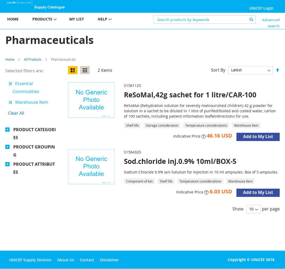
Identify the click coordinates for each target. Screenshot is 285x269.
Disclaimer (109, 259)
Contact (87, 259)
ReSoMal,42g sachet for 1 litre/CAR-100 (190, 95)
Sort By (218, 70)
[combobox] (204, 19)
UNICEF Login (261, 8)
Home (9, 59)
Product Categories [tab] (34, 133)
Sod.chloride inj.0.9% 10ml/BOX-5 (180, 161)
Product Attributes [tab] (34, 168)
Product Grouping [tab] (34, 151)
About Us (65, 259)
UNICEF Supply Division (30, 259)
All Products (32, 59)
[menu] (71, 20)
